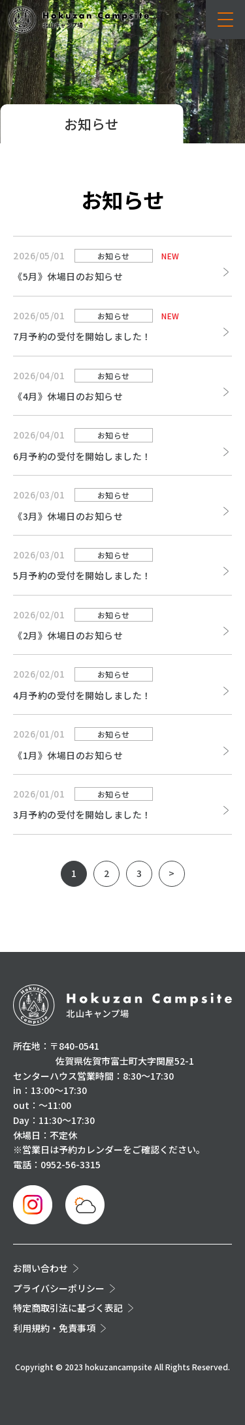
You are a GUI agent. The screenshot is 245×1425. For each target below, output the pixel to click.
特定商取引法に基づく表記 (68, 1307)
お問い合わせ (40, 1267)
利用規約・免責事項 (54, 1327)
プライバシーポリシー (59, 1288)
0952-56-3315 (71, 1164)
